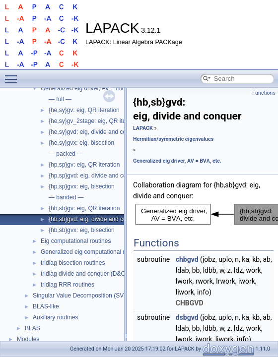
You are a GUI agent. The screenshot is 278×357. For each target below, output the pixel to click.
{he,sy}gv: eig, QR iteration (84, 110)
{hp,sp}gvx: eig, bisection (82, 186)
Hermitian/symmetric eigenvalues (173, 139)
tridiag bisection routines (73, 262)
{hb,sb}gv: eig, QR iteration (84, 208)
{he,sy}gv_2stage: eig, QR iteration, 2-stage (106, 121)
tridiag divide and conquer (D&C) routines (95, 273)
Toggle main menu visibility (13, 75)
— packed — (66, 153)
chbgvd (187, 259)
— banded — (66, 197)
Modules (28, 339)
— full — (60, 99)
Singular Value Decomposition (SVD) (81, 295)
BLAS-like (46, 306)
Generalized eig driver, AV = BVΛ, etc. (91, 88)
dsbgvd (187, 317)
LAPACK (143, 128)
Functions (264, 93)
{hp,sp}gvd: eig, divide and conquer (95, 175)
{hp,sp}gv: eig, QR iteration (84, 164)
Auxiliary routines (55, 317)
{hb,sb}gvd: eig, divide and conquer (95, 219)
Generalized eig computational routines (92, 251)
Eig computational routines (76, 241)
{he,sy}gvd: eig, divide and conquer (95, 131)
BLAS (32, 328)
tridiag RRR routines (67, 284)
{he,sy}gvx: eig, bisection (81, 142)
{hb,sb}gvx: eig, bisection (82, 230)
